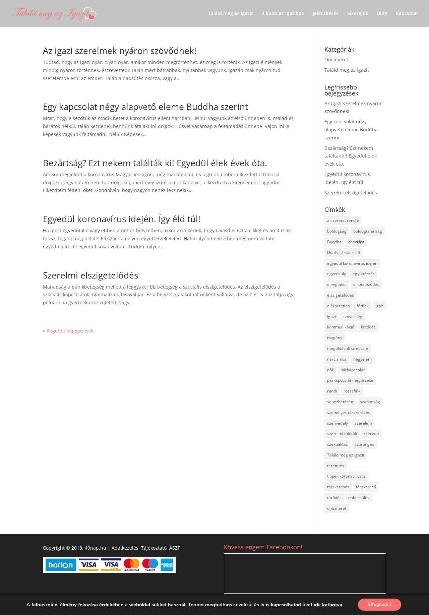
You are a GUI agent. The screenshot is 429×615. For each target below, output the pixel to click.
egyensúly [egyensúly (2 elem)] (336, 273)
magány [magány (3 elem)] (334, 338)
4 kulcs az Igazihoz (283, 13)
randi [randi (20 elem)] (332, 391)
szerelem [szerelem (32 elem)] (363, 423)
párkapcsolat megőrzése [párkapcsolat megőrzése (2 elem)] (350, 380)
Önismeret (336, 59)
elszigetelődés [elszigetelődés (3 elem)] (340, 295)
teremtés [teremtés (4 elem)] (335, 466)
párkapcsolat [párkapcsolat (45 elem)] (353, 370)
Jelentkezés (326, 13)
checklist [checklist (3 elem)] (356, 242)
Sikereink (357, 13)
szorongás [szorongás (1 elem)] (364, 444)
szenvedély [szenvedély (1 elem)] (337, 423)
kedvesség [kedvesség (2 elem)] (352, 316)
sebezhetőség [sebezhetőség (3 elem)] (340, 402)
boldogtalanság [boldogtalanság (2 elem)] (367, 231)
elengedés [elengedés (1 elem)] (337, 284)
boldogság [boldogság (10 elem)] (337, 231)
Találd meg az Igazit (230, 13)
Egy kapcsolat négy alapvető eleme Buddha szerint (145, 107)
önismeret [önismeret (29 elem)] (336, 508)
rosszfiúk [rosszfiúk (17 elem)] (352, 391)
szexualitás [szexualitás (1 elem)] (337, 444)
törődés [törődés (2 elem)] (334, 497)
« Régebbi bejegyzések (68, 330)
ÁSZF (174, 548)
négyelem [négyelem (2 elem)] (362, 359)
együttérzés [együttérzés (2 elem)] (364, 273)
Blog (382, 13)
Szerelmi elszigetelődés (90, 275)
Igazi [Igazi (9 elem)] (331, 316)
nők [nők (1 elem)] (330, 370)
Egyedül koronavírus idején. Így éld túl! (121, 219)
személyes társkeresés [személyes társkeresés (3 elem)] (348, 412)
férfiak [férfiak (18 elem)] (363, 306)
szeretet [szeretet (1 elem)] (371, 433)
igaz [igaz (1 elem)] (379, 306)
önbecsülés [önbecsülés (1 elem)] (358, 497)
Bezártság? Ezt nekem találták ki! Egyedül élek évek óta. (155, 163)
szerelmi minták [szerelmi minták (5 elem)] (342, 433)
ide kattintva (328, 605)
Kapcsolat (407, 13)
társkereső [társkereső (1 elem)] (366, 487)
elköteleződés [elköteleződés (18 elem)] (366, 284)
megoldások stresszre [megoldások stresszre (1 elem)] (347, 348)
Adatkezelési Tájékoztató (139, 548)
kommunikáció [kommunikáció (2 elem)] (340, 327)
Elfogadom (379, 604)
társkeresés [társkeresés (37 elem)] (338, 487)
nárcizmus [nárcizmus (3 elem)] (337, 359)
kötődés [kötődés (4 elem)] (368, 327)
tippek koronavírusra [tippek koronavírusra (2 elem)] (346, 476)
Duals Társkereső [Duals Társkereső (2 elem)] (343, 252)
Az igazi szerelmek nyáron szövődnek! (119, 51)
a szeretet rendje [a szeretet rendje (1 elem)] (343, 220)
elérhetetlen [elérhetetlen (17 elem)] (338, 306)
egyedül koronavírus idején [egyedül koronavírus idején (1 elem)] (352, 263)
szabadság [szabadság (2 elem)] (370, 402)
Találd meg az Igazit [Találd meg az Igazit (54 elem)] (345, 455)
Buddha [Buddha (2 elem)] (334, 242)
